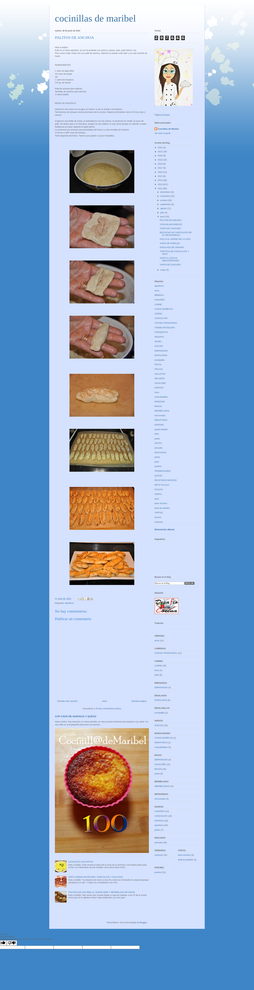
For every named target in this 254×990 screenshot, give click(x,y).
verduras (159, 522)
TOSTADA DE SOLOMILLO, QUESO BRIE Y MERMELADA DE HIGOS (101, 892)
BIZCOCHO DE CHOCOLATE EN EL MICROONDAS (175, 233)
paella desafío (161, 429)
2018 (160, 164)
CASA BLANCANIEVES (171, 224)
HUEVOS (159, 387)
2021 (160, 151)
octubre (164, 200)
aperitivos (69, 603)
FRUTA (158, 364)
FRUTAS (159, 369)
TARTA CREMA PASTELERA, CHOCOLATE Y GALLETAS (95, 877)
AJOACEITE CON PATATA (80, 862)
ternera (158, 517)
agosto (163, 208)
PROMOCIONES (163, 471)
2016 (160, 172)
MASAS (158, 406)
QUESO (158, 475)
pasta (157, 438)
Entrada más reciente (67, 701)
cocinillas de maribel (95, 18)
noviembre (165, 196)
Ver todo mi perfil (162, 133)
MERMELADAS (162, 411)
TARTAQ (159, 512)
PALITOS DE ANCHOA (170, 220)
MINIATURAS (161, 420)
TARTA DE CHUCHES (170, 228)
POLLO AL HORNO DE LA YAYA (175, 239)
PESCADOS (160, 452)
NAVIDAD (159, 424)
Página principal (162, 115)
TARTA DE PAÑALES (170, 243)
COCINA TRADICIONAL (166, 323)
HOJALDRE (160, 383)
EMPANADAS (161, 351)
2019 (160, 160)
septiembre (165, 204)
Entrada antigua (139, 701)
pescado (158, 448)
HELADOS (160, 378)
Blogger (143, 922)
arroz (157, 290)
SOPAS (158, 494)
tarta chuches (161, 503)
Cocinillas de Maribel (168, 129)
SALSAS (159, 489)
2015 (160, 176)
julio (162, 212)
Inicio (104, 701)
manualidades (161, 397)
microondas (160, 415)
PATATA (158, 443)
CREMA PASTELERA (165, 327)
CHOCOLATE (161, 318)
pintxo (157, 457)
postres (158, 466)
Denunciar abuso (164, 529)
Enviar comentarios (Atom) (108, 708)
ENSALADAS (161, 355)
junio (162, 216)
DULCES (159, 346)
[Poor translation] (12, 943)
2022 (160, 147)
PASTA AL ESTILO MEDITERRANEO (169, 259)
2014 (160, 180)
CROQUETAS (161, 332)
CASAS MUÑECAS (164, 309)
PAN (157, 434)
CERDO (158, 313)
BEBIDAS (159, 295)
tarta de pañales (162, 508)
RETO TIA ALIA (162, 485)
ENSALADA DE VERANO (172, 247)
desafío (158, 341)
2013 (160, 184)
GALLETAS (160, 374)
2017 (160, 168)
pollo (157, 462)
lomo (157, 392)
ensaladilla (159, 360)
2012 (160, 188)
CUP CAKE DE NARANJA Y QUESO (75, 716)
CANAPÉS (160, 300)
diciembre (165, 192)
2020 (160, 155)
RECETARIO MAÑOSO (166, 480)
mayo (163, 270)
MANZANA (160, 401)
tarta (157, 499)
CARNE (158, 304)
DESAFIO (159, 337)
